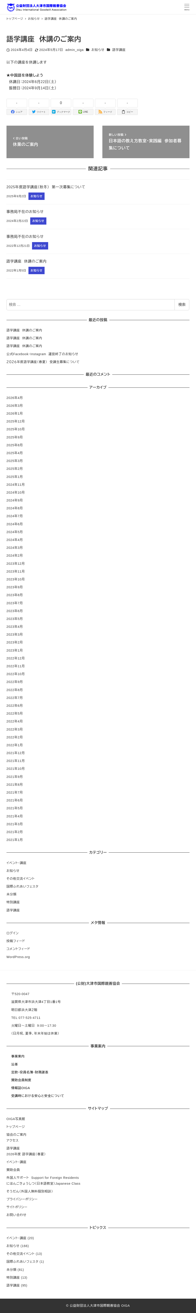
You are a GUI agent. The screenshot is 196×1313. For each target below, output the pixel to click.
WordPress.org (18, 957)
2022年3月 (14, 729)
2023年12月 (15, 563)
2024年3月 (14, 547)
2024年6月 (14, 524)
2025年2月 (14, 468)
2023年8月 (14, 595)
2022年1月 (14, 745)
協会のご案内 (16, 1134)
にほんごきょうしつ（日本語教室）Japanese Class (43, 1183)
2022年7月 (14, 698)
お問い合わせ (16, 1215)
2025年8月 (14, 445)
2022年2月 (14, 737)
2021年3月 (14, 824)
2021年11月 (15, 761)
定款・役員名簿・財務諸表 (29, 1072)
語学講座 (119, 50)
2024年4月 (14, 540)
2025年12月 (15, 421)
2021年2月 (14, 832)
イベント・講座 (16, 863)
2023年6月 (14, 611)
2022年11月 (15, 666)
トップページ (15, 1127)
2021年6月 (14, 800)
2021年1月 (14, 840)
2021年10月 (15, 768)
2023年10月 (15, 579)
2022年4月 (14, 721)
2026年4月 (14, 398)
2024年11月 (15, 484)
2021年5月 (14, 808)
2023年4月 (14, 626)
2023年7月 (14, 603)
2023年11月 (15, 571)
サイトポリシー (17, 1207)
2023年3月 (14, 634)
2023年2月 (14, 642)
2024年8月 (14, 508)
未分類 (11, 894)
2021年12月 (15, 753)
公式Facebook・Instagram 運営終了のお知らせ (42, 354)
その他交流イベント (20, 878)
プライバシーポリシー (22, 1199)
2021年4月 (14, 816)
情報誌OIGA (20, 1088)
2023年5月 (14, 619)
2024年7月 (14, 516)
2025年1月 (14, 477)
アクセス (12, 1140)
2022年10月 (15, 674)
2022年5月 (14, 713)
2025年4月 (14, 453)
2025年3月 (14, 461)
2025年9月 (14, 437)
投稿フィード (15, 941)
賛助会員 (13, 1170)
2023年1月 (14, 650)
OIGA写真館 (15, 1119)
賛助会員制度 (21, 1080)
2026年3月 (14, 405)
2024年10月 (15, 492)
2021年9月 (14, 777)
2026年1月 (14, 413)
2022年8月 (14, 690)
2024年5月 (14, 532)
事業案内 (18, 1056)
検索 (181, 304)
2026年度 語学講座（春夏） (26, 1154)
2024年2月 (14, 555)
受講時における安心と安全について (37, 1096)
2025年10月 (15, 429)
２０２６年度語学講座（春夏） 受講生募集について (43, 362)
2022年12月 (15, 658)
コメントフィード (18, 949)
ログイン (12, 933)
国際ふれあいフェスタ (22, 886)
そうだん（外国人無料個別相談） (29, 1191)
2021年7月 (14, 792)
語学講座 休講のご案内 (24, 330)
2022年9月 (14, 682)
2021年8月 (14, 784)
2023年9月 (14, 587)
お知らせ (97, 50)
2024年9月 (14, 500)
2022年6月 (14, 705)
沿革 (14, 1064)
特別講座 (13, 902)
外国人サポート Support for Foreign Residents (42, 1178)
